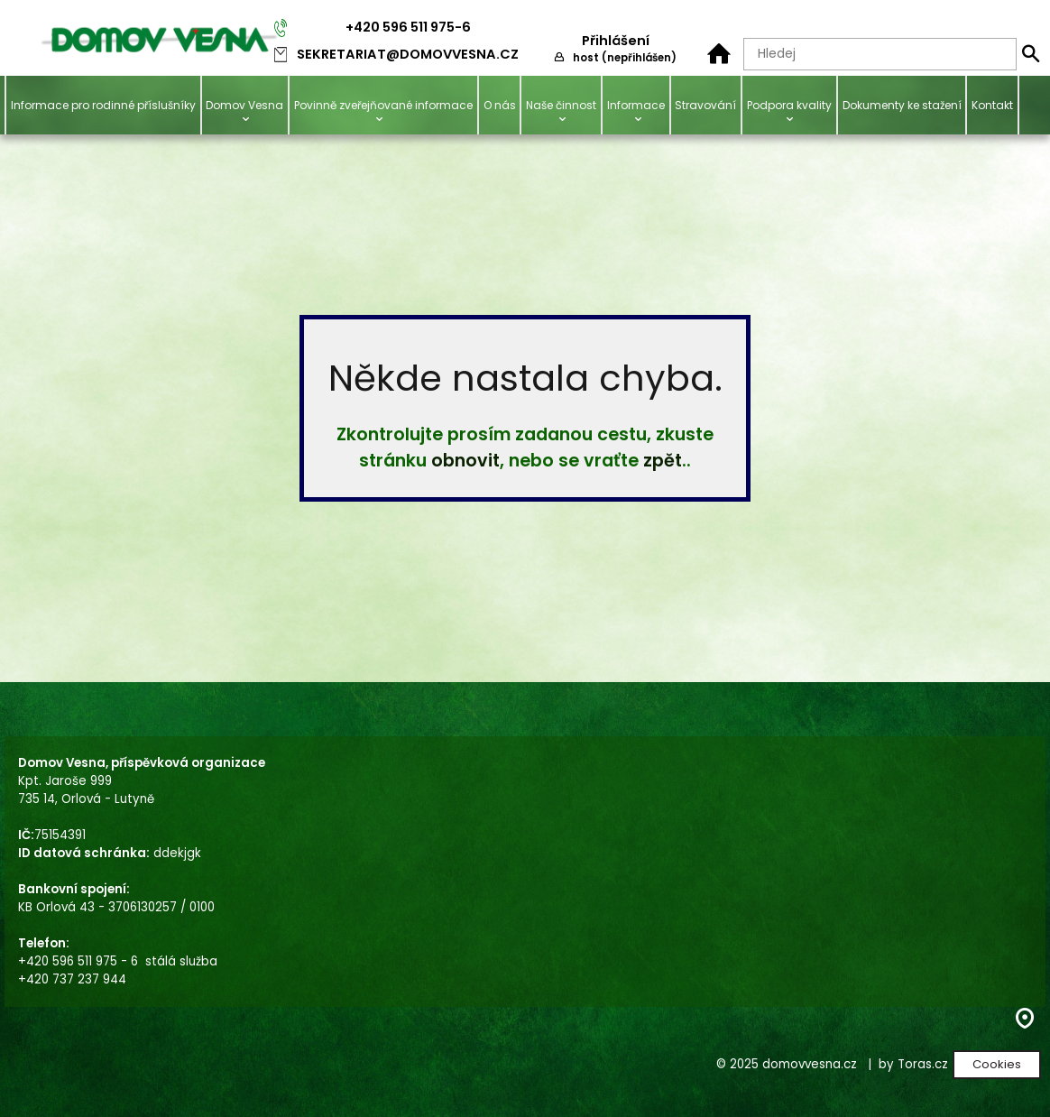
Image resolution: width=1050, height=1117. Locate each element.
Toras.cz (923, 1064)
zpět (662, 460)
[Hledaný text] (880, 54)
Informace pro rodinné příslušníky (103, 105)
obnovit (465, 460)
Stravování (705, 105)
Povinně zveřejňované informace (383, 105)
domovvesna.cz (809, 1064)
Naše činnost (561, 105)
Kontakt (992, 105)
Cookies (996, 1064)
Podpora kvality (789, 105)
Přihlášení (615, 41)
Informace (636, 105)
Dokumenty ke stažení (902, 105)
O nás (500, 105)
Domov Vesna (244, 105)
